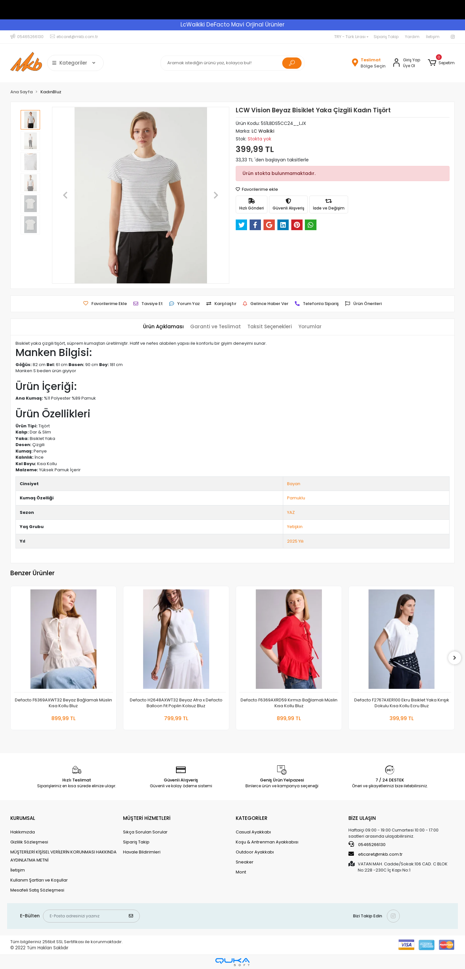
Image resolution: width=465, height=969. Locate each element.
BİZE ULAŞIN (362, 818)
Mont (241, 872)
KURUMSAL (22, 818)
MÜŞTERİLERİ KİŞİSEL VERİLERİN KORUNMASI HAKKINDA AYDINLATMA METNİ (63, 856)
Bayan (293, 484)
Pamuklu (296, 498)
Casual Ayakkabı (253, 832)
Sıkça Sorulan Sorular (145, 832)
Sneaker (244, 862)
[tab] (163, 327)
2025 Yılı (295, 541)
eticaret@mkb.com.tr (375, 854)
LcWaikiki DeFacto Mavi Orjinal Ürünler (232, 24)
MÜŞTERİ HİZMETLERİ (146, 818)
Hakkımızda (22, 832)
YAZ (291, 512)
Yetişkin (295, 527)
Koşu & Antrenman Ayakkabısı (267, 842)
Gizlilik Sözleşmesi (29, 842)
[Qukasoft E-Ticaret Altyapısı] (232, 962)
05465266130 (367, 844)
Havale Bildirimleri (141, 852)
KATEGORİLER (251, 818)
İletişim (432, 36)
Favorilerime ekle (257, 189)
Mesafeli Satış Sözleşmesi (37, 890)
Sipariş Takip (386, 36)
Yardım (412, 36)
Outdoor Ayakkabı (255, 852)
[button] (441, 62)
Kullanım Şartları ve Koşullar (39, 880)
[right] (454, 658)
